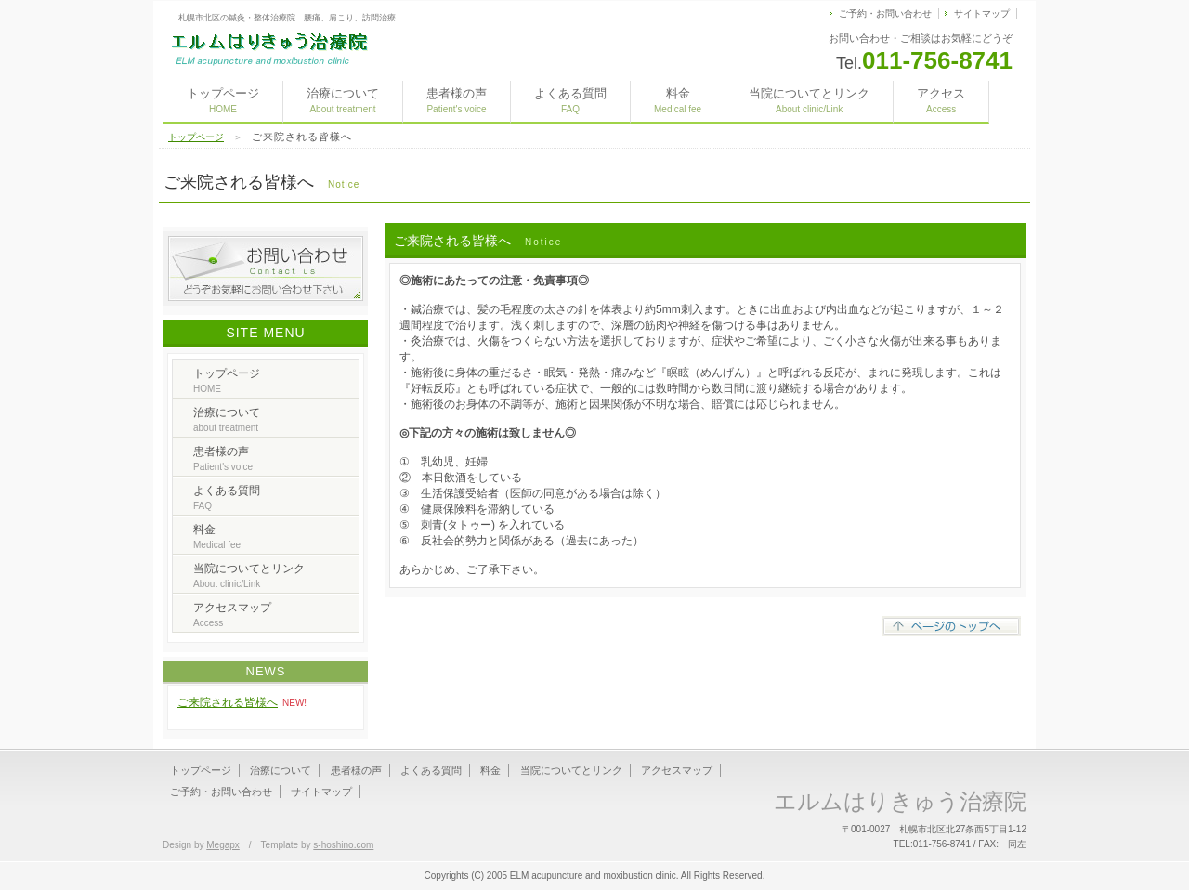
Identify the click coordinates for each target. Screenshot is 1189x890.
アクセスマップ (232, 614)
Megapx (223, 845)
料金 (677, 100)
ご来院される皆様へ (227, 702)
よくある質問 (570, 100)
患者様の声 (456, 100)
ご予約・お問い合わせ (885, 13)
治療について (343, 100)
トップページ (223, 100)
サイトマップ (982, 13)
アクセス (941, 100)
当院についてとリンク (809, 100)
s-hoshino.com (343, 845)
